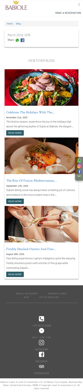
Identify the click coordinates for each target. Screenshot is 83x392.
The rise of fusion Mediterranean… (31, 180)
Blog (18, 23)
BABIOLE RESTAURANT (27, 293)
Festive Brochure (49, 297)
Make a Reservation (68, 12)
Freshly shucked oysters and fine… (31, 249)
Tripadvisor (41, 373)
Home (10, 23)
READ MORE (15, 133)
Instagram (41, 349)
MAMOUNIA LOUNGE (57, 293)
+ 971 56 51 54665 (41, 325)
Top (75, 384)
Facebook (41, 361)
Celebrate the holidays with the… (30, 112)
